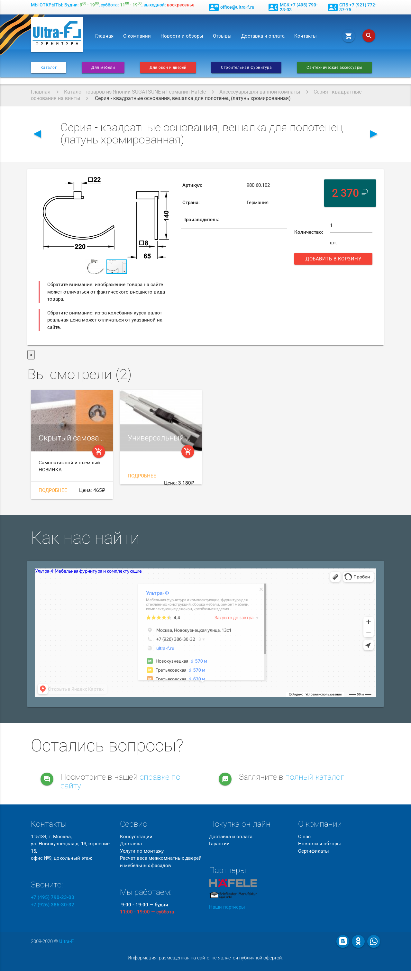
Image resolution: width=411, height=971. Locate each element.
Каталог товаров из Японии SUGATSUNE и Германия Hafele (135, 92)
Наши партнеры (227, 907)
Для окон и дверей (168, 67)
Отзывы (222, 36)
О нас (304, 836)
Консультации (136, 836)
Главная (104, 36)
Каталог (49, 67)
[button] (167, 182)
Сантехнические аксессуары (334, 67)
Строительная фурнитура (246, 67)
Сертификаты (313, 851)
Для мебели (103, 67)
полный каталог (314, 777)
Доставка (131, 844)
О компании (137, 36)
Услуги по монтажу (142, 851)
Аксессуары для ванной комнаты (259, 92)
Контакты (305, 36)
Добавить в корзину (334, 260)
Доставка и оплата (263, 36)
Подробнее (53, 490)
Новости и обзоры (181, 36)
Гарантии (219, 844)
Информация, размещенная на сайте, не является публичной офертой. (205, 958)
